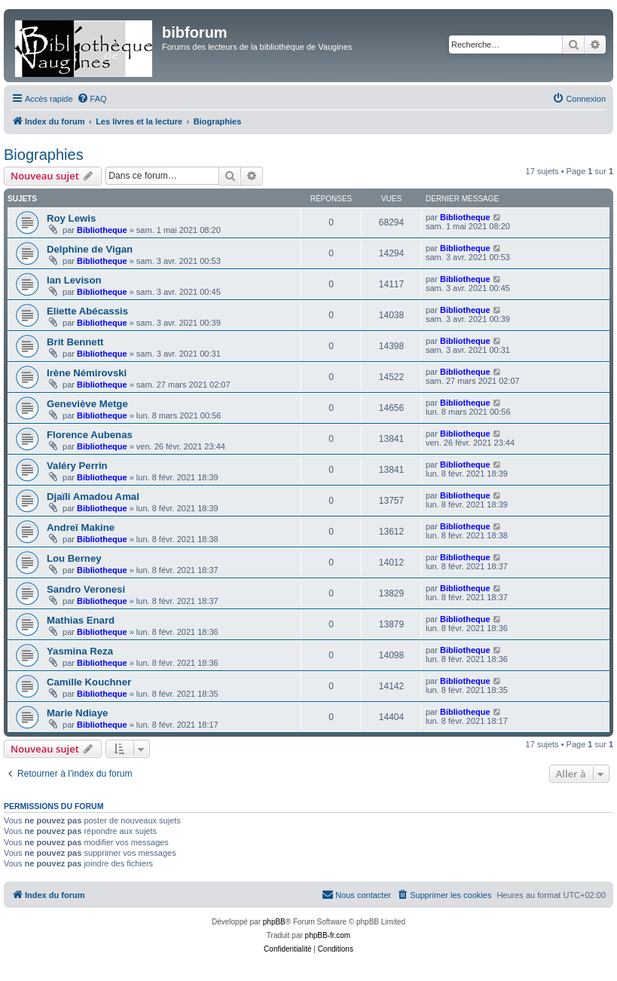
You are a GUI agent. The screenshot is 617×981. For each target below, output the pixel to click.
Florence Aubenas (90, 434)
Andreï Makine (81, 527)
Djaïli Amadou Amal (93, 496)
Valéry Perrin (77, 465)
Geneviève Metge (87, 403)
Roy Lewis (71, 218)
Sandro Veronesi (86, 589)
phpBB (274, 922)
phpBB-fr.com (328, 935)
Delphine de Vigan (90, 249)
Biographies (44, 154)
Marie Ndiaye (77, 713)
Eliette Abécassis (87, 311)
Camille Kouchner (89, 682)
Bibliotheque (102, 230)
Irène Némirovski (87, 373)
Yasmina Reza (80, 651)
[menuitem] (92, 99)
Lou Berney (74, 558)
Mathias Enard (81, 620)
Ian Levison (74, 280)
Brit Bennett (75, 342)
